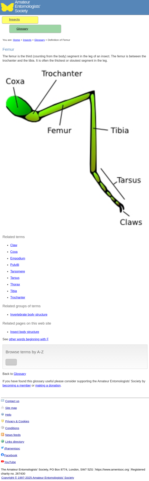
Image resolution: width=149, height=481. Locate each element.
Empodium (17, 258)
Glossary (22, 28)
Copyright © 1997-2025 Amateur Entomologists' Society (37, 477)
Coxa (13, 251)
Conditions (12, 428)
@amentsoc (12, 448)
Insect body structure (24, 331)
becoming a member (17, 385)
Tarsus (14, 277)
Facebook (10, 455)
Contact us (12, 401)
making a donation (48, 385)
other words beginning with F (29, 339)
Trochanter (17, 297)
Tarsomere (17, 271)
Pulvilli (14, 264)
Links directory (14, 441)
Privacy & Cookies (17, 421)
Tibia (13, 291)
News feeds (13, 434)
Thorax (15, 284)
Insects (14, 19)
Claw (13, 245)
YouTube (10, 462)
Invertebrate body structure (28, 314)
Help (8, 414)
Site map (11, 407)
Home (16, 39)
